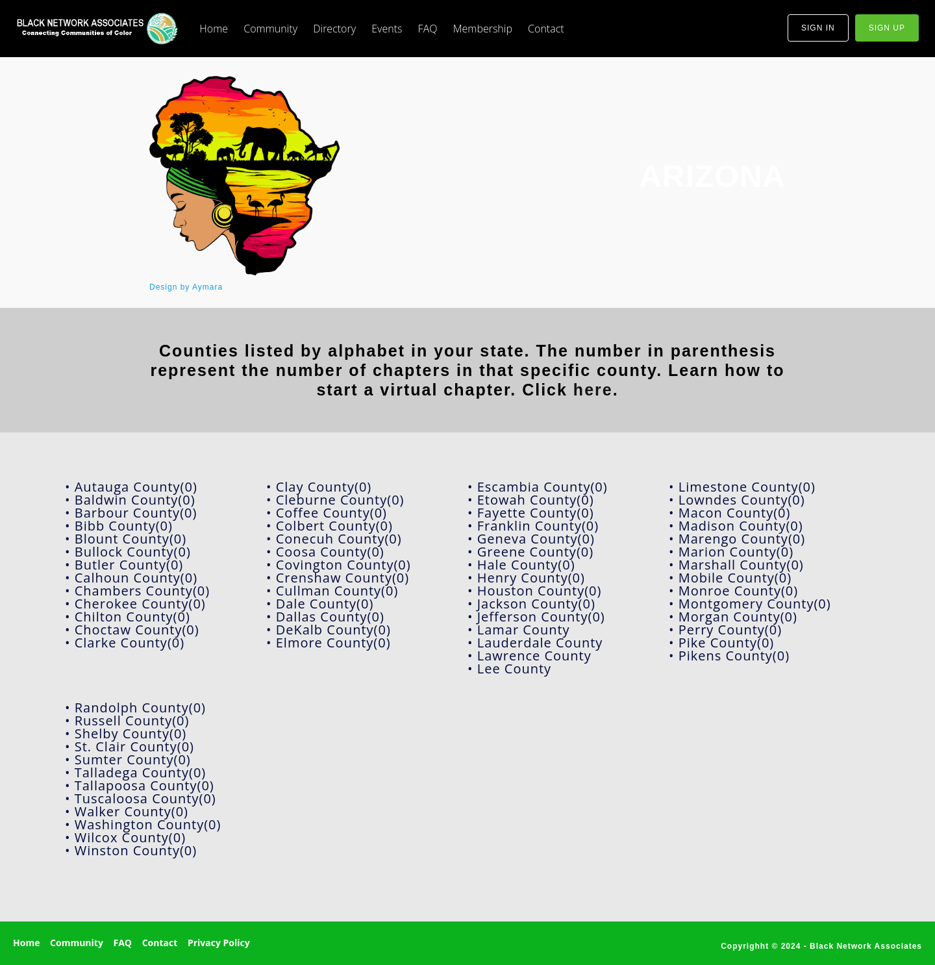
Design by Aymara (186, 287)
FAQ (428, 28)
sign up (887, 27)
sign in (818, 27)
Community (270, 28)
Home (213, 28)
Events (386, 28)
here (593, 390)
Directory (334, 28)
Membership (482, 28)
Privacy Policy (219, 942)
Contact (546, 28)
